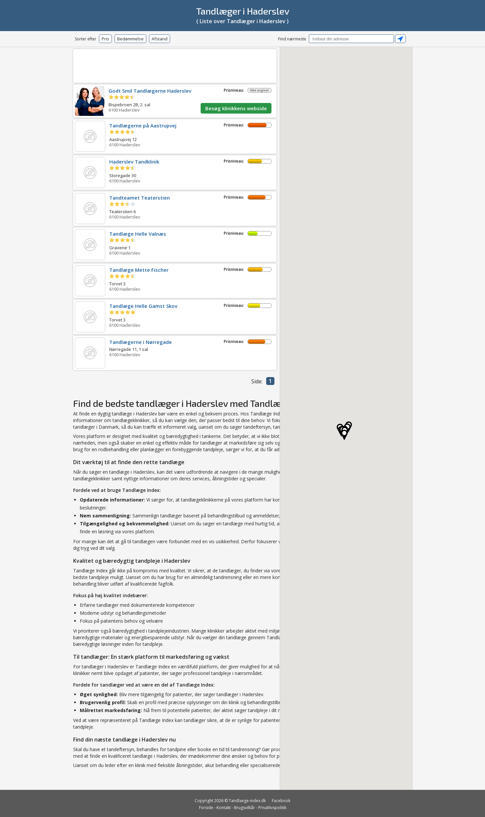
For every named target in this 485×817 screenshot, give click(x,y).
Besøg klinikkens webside (236, 108)
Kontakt (224, 807)
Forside (206, 807)
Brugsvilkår (244, 807)
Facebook (281, 800)
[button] (344, 435)
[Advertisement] (174, 65)
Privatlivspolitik (272, 807)
